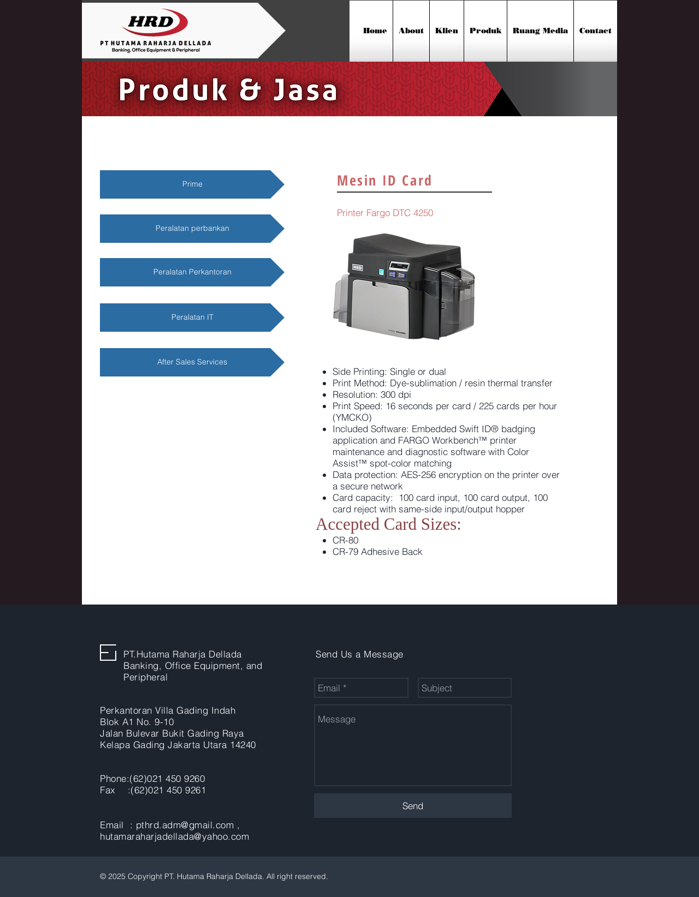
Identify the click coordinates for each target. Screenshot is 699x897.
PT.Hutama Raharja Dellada (182, 654)
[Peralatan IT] (192, 317)
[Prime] (192, 184)
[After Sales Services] (192, 362)
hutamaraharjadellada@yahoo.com (174, 836)
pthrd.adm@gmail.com (185, 824)
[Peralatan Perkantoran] (192, 272)
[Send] (413, 805)
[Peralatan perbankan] (192, 228)
